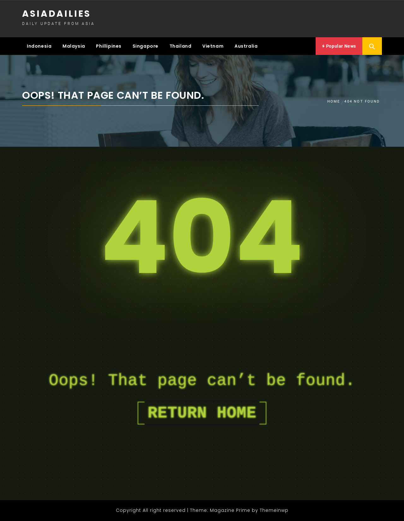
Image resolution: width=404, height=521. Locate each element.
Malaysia (73, 46)
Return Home (202, 413)
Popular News (339, 46)
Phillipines (109, 46)
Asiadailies (56, 14)
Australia (246, 46)
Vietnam (212, 46)
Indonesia (39, 46)
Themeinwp (274, 510)
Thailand (180, 46)
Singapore (145, 46)
